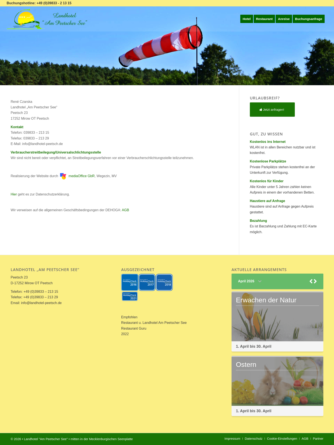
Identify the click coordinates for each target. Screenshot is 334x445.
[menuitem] (247, 19)
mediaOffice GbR (77, 176)
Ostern (246, 364)
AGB (125, 210)
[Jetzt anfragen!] (272, 109)
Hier (14, 194)
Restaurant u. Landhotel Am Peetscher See (154, 322)
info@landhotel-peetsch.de (41, 303)
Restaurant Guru (133, 328)
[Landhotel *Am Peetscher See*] (48, 19)
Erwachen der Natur (266, 300)
